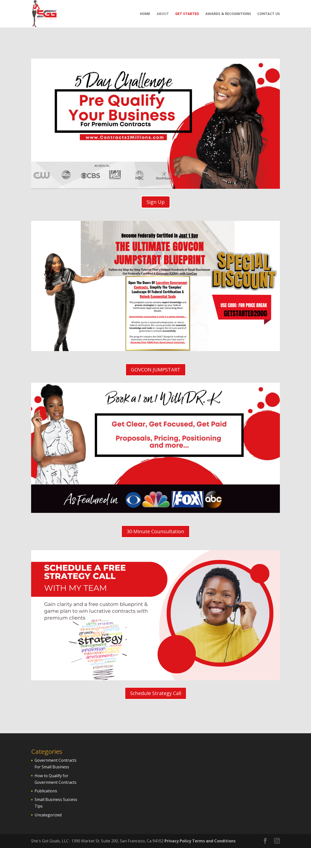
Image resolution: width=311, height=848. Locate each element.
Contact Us (268, 14)
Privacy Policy (177, 841)
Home (145, 14)
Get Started (187, 14)
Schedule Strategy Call (155, 693)
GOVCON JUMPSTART (155, 369)
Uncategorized (48, 815)
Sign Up (156, 202)
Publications (46, 791)
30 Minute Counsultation (155, 531)
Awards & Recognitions (228, 14)
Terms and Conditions (214, 841)
